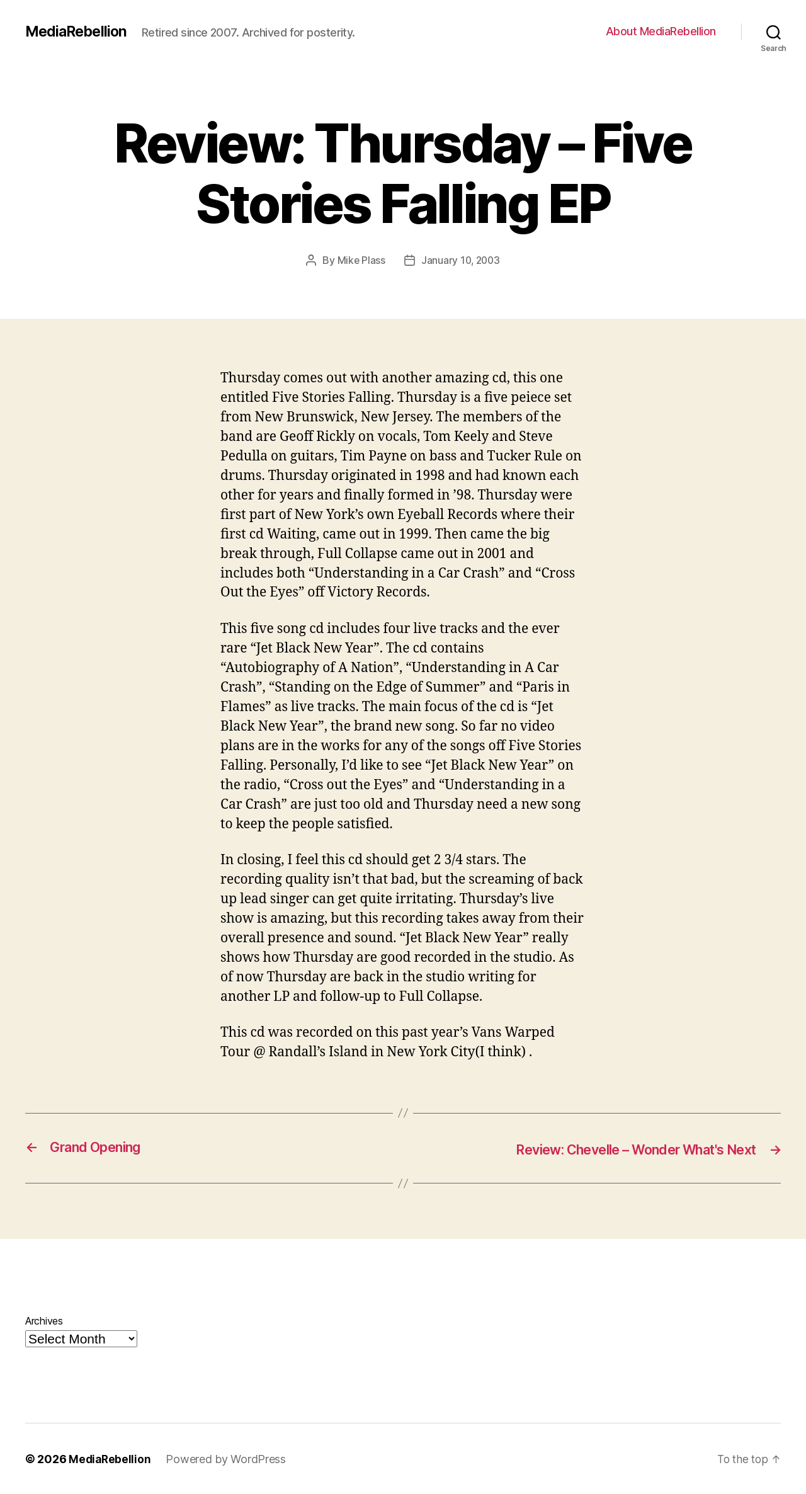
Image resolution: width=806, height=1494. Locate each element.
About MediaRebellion (661, 31)
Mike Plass (360, 260)
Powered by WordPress (227, 1458)
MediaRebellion (78, 31)
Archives (44, 1320)
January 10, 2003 (461, 260)
